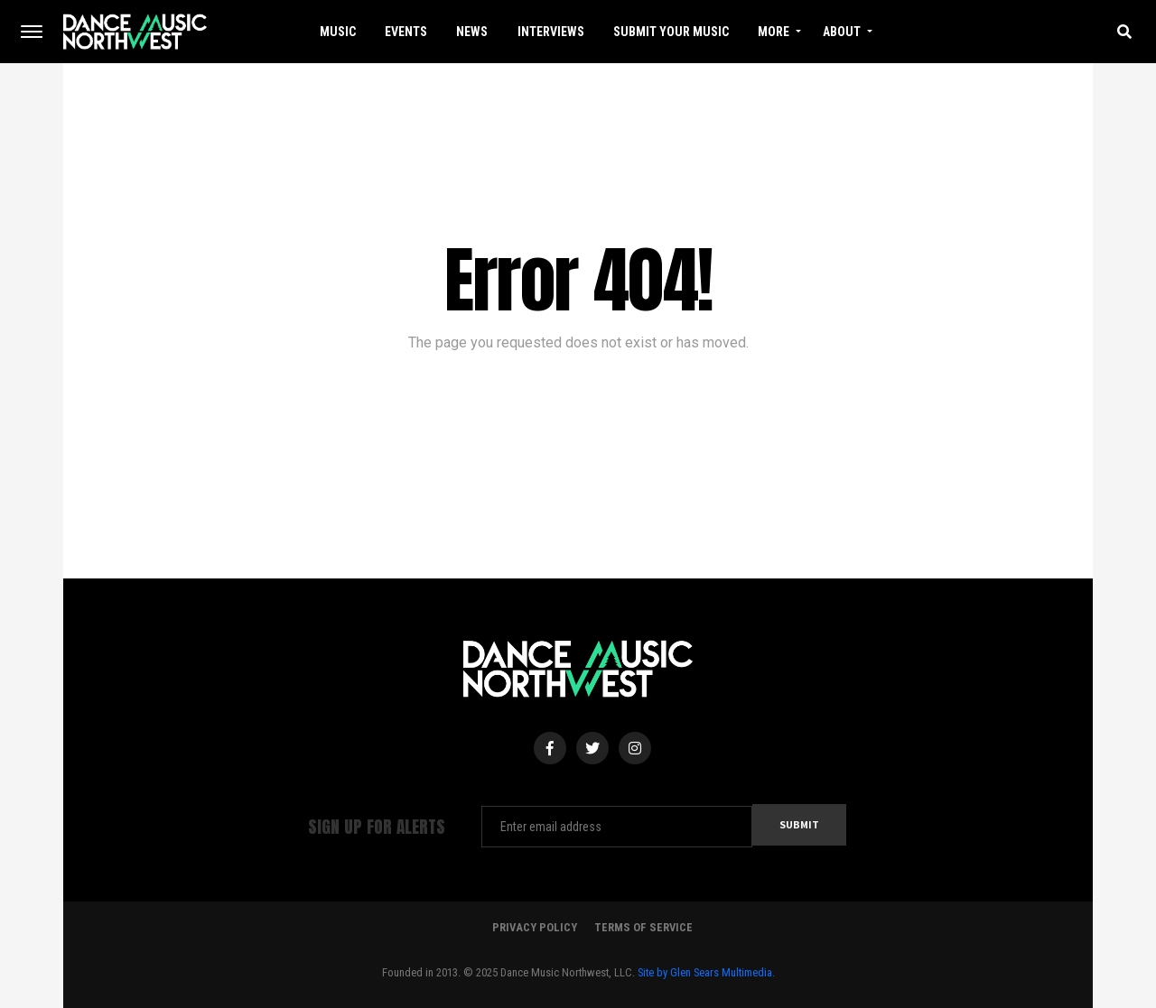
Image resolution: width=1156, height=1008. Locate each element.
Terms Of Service (643, 927)
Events (406, 31)
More (773, 31)
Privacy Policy (534, 927)
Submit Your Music (671, 31)
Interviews (550, 31)
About (842, 31)
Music (338, 31)
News (472, 31)
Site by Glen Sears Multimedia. (706, 972)
